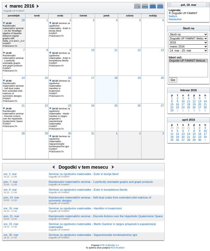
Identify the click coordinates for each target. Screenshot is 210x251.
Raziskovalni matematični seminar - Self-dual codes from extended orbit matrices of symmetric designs (13, 88)
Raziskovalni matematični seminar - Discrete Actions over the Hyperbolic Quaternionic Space (13, 114)
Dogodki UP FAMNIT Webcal (188, 61)
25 (115, 105)
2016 (194, 90)
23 (69, 105)
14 (23, 77)
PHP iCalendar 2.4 (109, 245)
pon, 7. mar (11, 181)
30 (69, 133)
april (185, 119)
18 (115, 77)
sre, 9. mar (10, 189)
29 (23, 20)
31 (92, 133)
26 (139, 105)
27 (162, 105)
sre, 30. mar (11, 234)
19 (139, 77)
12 (139, 50)
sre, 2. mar (10, 173)
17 (92, 77)
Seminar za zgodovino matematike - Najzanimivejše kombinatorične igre (59, 141)
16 (69, 77)
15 (46, 77)
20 (162, 77)
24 (92, 105)
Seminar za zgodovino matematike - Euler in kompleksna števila (60, 57)
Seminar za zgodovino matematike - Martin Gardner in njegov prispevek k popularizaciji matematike (59, 116)
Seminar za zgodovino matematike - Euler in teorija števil (60, 27)
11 (115, 50)
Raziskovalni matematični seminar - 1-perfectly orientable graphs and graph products (13, 59)
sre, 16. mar (11, 208)
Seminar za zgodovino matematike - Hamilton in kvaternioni (59, 86)
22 (46, 105)
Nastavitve (175, 19)
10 (92, 50)
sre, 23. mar (11, 223)
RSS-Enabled (118, 247)
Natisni (173, 16)
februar (185, 90)
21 (23, 105)
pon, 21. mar (11, 216)
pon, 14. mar (11, 197)
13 (162, 50)
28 (23, 133)
